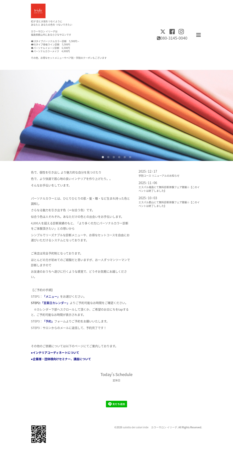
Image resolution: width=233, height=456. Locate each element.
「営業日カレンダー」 (55, 303)
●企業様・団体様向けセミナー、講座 (55, 359)
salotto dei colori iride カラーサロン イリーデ (150, 427)
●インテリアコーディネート (49, 352)
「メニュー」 (51, 296)
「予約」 (48, 321)
